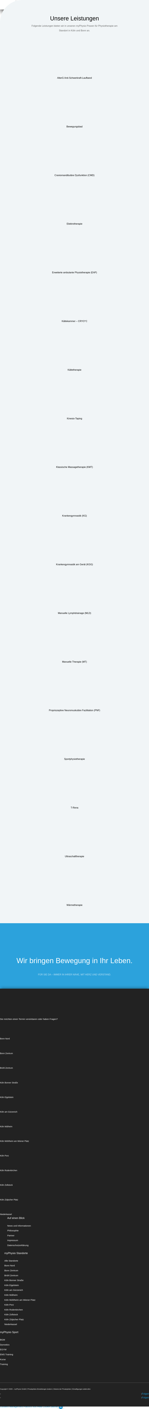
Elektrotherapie (74, 224)
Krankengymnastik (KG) (74, 516)
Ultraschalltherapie (74, 856)
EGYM (3, 1349)
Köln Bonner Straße (9, 1082)
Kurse (3, 1359)
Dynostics (4, 1344)
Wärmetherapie (74, 905)
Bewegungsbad (74, 126)
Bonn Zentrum (6, 1053)
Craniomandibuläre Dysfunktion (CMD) (75, 175)
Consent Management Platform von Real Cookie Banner (29, 1406)
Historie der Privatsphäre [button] (62, 1389)
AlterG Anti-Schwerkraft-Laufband (74, 78)
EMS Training (6, 1354)
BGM (2, 1339)
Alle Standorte (11, 1260)
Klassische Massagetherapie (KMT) (74, 467)
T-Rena (74, 807)
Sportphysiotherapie (74, 759)
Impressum (12, 1240)
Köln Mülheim (6, 1126)
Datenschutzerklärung (18, 1245)
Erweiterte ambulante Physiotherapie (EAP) (74, 272)
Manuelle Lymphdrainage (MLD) (74, 613)
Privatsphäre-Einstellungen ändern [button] (40, 1389)
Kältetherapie (74, 370)
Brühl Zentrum (6, 1068)
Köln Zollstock (6, 1185)
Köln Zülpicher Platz (9, 1200)
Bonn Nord (5, 1038)
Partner (10, 1235)
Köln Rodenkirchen (8, 1170)
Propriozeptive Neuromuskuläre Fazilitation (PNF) (74, 710)
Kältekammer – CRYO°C (74, 321)
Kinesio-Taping (74, 418)
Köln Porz (4, 1156)
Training (4, 1364)
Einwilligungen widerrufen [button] (81, 1389)
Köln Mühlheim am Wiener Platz (14, 1141)
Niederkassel (6, 1214)
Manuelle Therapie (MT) (74, 662)
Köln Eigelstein (7, 1097)
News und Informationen (19, 1225)
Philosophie (13, 1230)
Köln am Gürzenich (8, 1112)
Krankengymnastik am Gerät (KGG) (74, 564)
